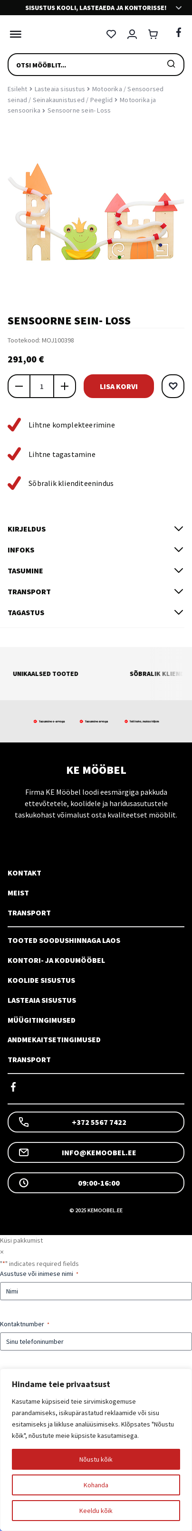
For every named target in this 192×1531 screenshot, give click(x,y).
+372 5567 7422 (72, 1122)
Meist (18, 892)
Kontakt (24, 872)
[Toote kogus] (41, 386)
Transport (29, 912)
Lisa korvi (119, 386)
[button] (173, 386)
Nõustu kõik (96, 1459)
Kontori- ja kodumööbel (56, 960)
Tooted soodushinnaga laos (64, 940)
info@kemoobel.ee (77, 1152)
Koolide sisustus (41, 980)
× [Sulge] (2, 1251)
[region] (96, 1450)
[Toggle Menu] (13, 34)
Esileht (17, 89)
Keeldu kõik (96, 1510)
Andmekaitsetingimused (54, 1039)
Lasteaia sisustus (60, 89)
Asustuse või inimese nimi (39, 1273)
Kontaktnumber (24, 1324)
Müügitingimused (42, 1020)
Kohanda (96, 1485)
